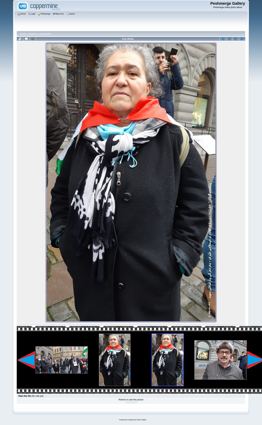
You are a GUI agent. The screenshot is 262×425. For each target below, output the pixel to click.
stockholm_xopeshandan (39, 34)
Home (23, 34)
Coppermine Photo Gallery (137, 420)
